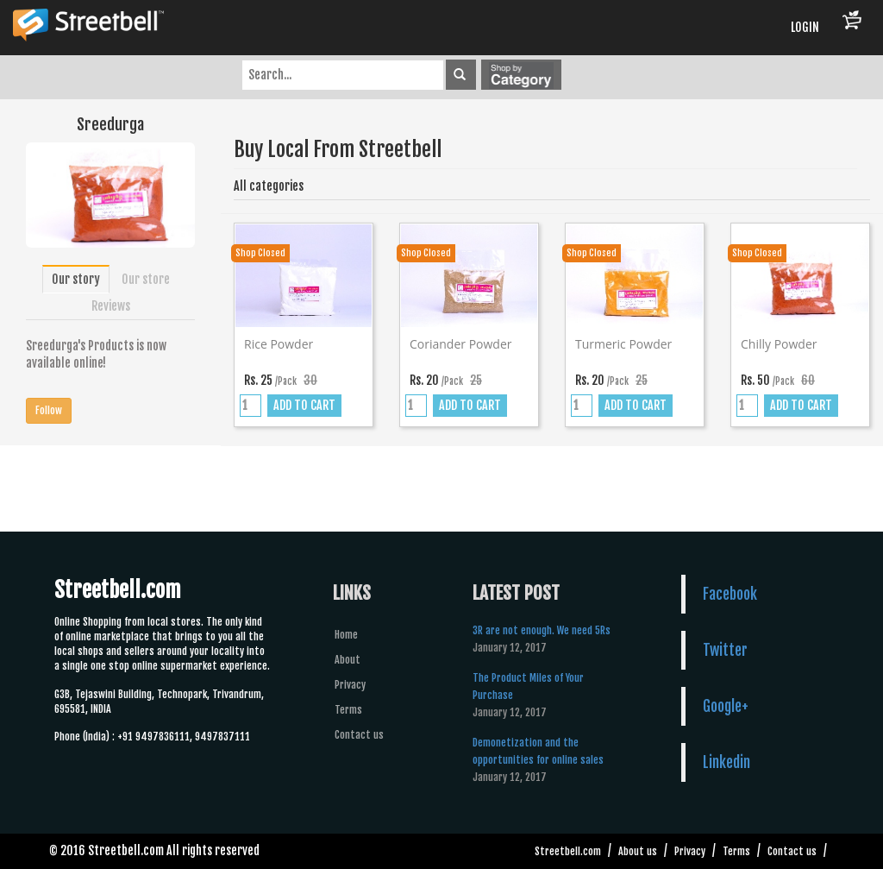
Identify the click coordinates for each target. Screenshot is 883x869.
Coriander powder (461, 344)
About (347, 659)
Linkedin (726, 762)
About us (637, 851)
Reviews (110, 306)
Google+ (725, 705)
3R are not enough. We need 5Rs (542, 630)
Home (346, 634)
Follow (48, 410)
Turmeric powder (623, 344)
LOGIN (805, 27)
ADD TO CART (304, 405)
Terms (348, 709)
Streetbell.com (568, 851)
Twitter (725, 649)
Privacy (350, 684)
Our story (76, 279)
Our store (146, 279)
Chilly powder (779, 344)
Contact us (359, 734)
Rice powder (278, 344)
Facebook (730, 593)
